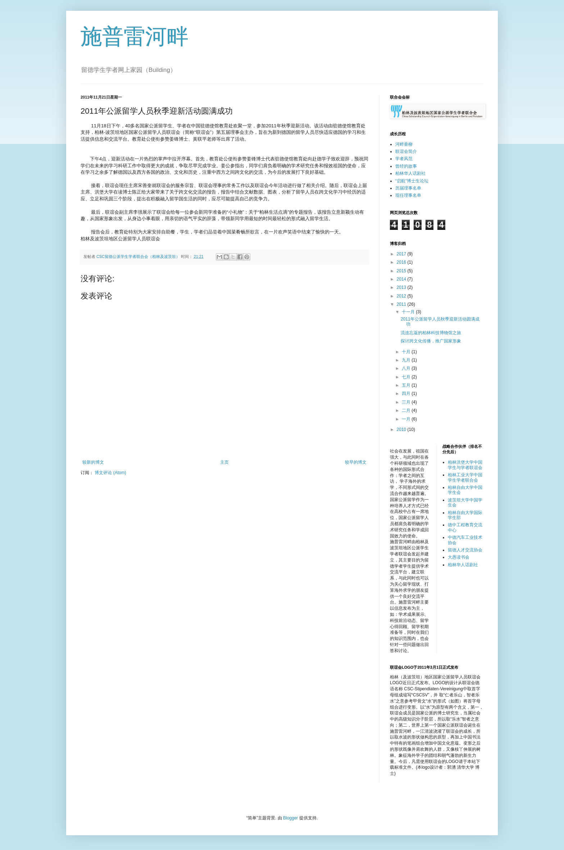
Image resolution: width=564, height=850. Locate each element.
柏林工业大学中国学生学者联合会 (465, 477)
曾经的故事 (406, 166)
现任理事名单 (408, 195)
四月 (406, 393)
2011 (402, 304)
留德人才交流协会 (465, 550)
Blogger (290, 818)
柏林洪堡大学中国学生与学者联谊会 (465, 465)
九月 (406, 360)
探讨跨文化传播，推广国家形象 (431, 341)
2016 (402, 262)
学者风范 (404, 158)
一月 (406, 419)
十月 (406, 351)
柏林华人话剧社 (410, 173)
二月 (406, 410)
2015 (402, 270)
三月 (406, 402)
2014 (402, 279)
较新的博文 (93, 462)
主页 (224, 462)
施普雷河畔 (134, 36)
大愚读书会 (458, 557)
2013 (402, 287)
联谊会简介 (406, 151)
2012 (402, 296)
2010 (402, 429)
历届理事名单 (408, 188)
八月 (406, 368)
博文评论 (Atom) (110, 472)
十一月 (409, 311)
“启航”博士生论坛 (411, 180)
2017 (402, 253)
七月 (406, 376)
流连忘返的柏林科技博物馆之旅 (431, 332)
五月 (406, 385)
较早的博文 (356, 462)
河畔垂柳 (404, 144)
